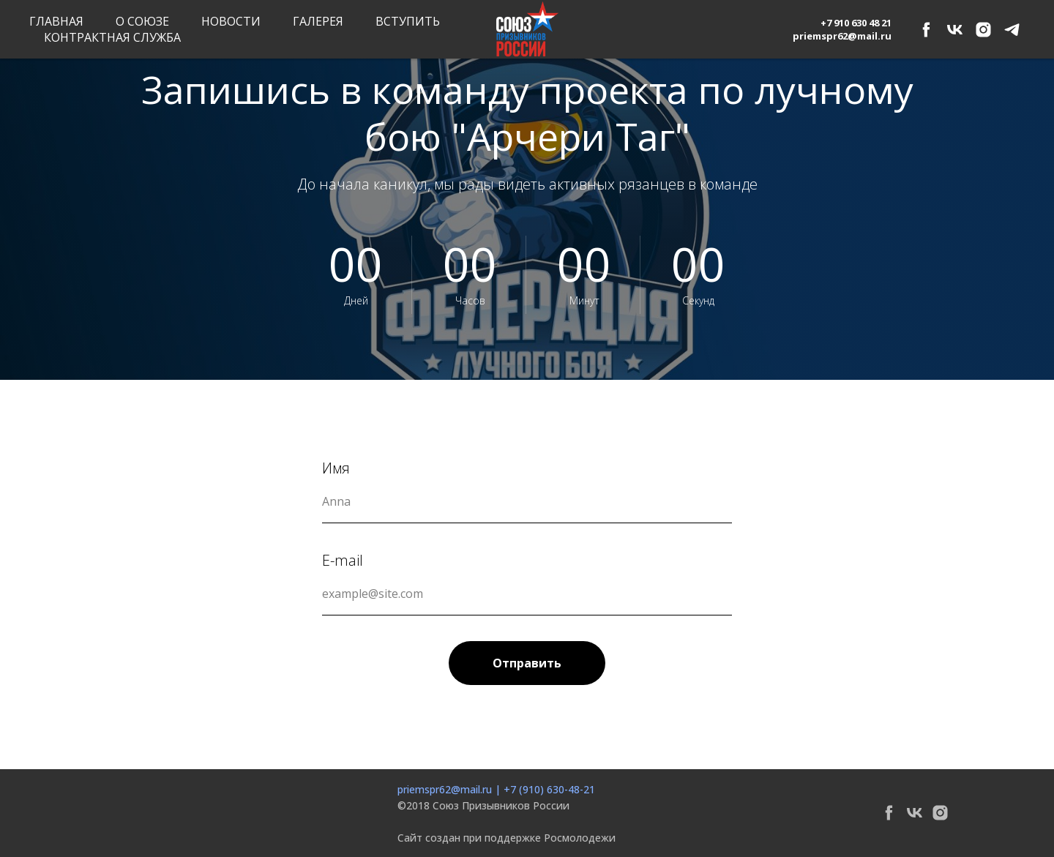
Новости (231, 21)
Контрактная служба (112, 37)
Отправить (527, 663)
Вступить (407, 21)
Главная (56, 21)
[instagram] (983, 29)
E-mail (342, 560)
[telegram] (1012, 29)
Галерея (318, 21)
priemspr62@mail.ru (444, 789)
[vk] (955, 29)
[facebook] (926, 29)
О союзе (142, 21)
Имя (336, 468)
